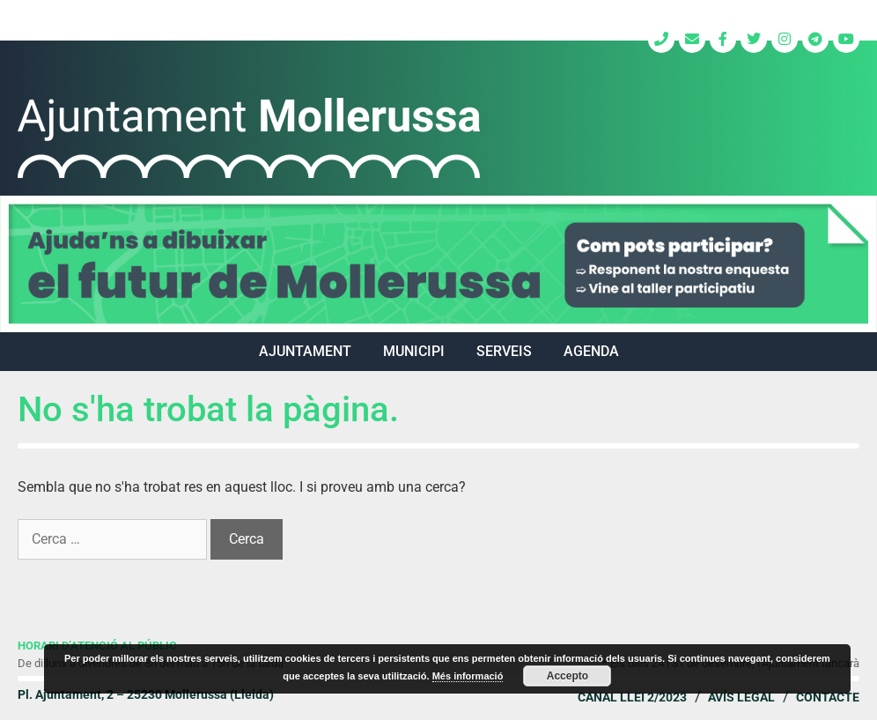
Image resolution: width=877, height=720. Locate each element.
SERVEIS (504, 351)
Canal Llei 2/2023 (632, 697)
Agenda (591, 351)
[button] (438, 264)
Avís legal (741, 697)
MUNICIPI (414, 351)
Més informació (468, 676)
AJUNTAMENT (305, 351)
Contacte (827, 697)
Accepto (567, 676)
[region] (438, 264)
